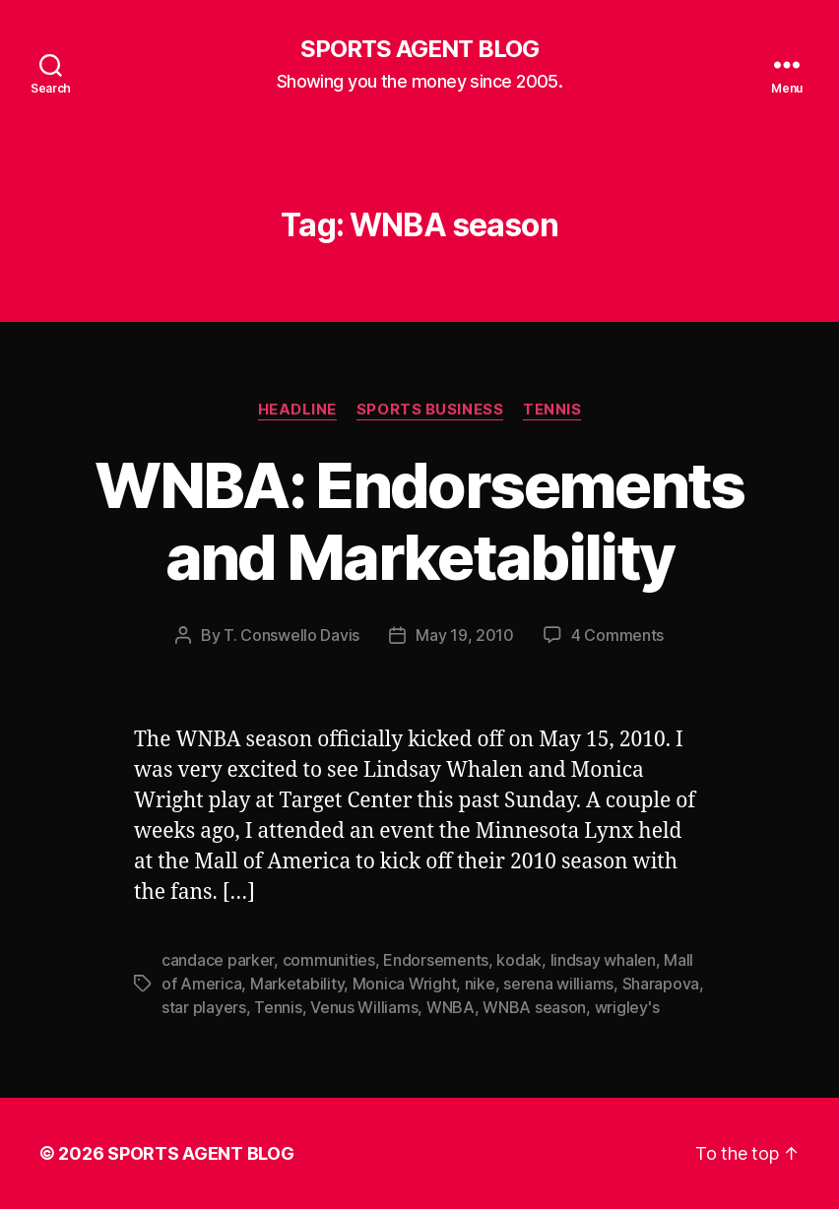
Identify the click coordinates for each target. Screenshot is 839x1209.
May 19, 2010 (465, 635)
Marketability (297, 983)
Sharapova (661, 983)
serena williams (558, 983)
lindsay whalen (603, 960)
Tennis (552, 409)
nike (480, 983)
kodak (519, 960)
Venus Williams (364, 1007)
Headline (297, 409)
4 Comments (617, 635)
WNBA (450, 1007)
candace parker (217, 960)
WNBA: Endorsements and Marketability (419, 521)
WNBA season (534, 1007)
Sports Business (429, 409)
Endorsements (435, 960)
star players (203, 1007)
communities (329, 960)
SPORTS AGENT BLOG (419, 49)
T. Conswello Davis (291, 635)
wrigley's (627, 1007)
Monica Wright (405, 983)
